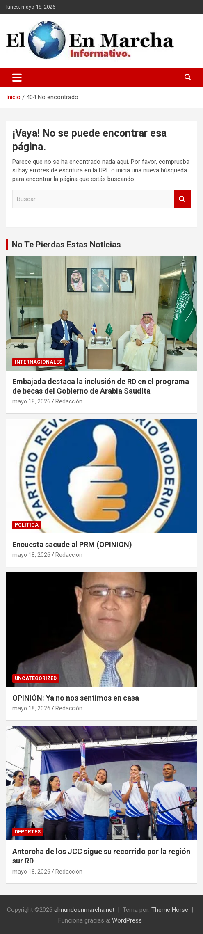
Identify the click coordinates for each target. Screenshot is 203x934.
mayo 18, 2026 (31, 401)
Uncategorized (36, 678)
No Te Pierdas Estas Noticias (66, 245)
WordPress (127, 920)
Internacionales (38, 362)
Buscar (182, 199)
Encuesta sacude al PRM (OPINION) (72, 544)
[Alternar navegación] (17, 77)
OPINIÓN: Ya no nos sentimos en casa (75, 698)
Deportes (28, 832)
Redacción (68, 401)
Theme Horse (169, 909)
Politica (27, 525)
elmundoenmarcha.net (84, 909)
